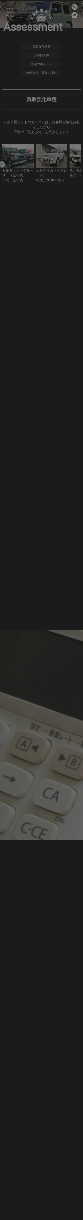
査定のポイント (41, 64)
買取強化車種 (41, 47)
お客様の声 (41, 55)
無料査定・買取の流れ (41, 73)
